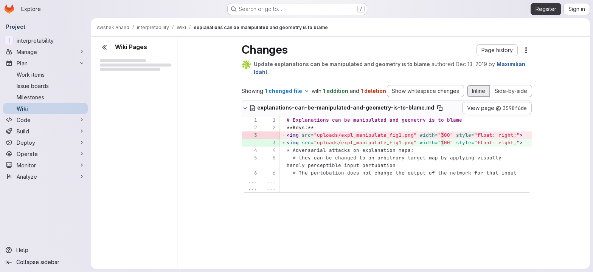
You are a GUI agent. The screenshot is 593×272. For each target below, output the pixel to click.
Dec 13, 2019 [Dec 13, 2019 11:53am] (471, 64)
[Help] (45, 250)
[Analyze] (45, 176)
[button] (497, 50)
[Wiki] (45, 108)
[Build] (45, 131)
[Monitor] (45, 165)
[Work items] (45, 74)
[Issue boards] (45, 85)
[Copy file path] (439, 108)
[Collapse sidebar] (45, 262)
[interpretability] (45, 40)
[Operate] (45, 153)
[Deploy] (45, 142)
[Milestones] (45, 97)
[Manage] (45, 51)
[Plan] (45, 63)
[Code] (45, 119)
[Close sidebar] (104, 47)
